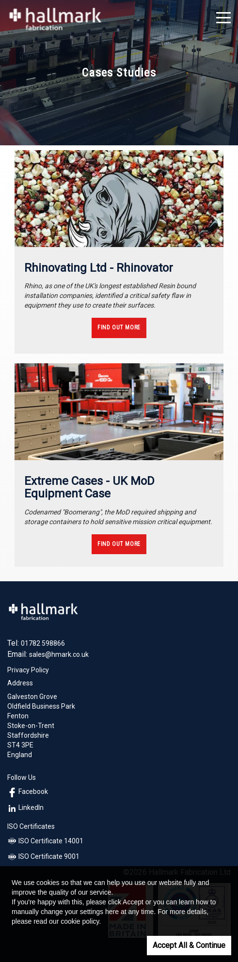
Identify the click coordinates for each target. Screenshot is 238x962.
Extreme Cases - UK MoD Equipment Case (89, 487)
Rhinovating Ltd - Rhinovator (98, 268)
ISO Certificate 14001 (45, 841)
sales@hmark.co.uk (59, 654)
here (112, 911)
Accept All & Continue (189, 945)
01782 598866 (43, 643)
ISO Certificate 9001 (43, 856)
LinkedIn (25, 807)
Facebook (27, 791)
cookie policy (80, 921)
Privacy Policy (28, 670)
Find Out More (119, 327)
